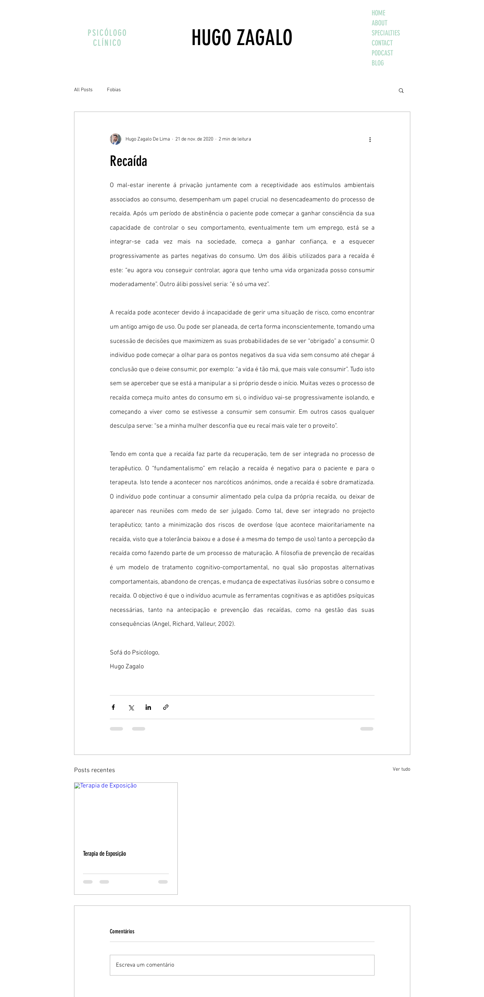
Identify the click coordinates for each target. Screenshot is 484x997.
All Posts (83, 90)
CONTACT (382, 43)
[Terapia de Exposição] (126, 812)
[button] (401, 90)
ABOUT (379, 23)
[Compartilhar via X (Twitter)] (130, 707)
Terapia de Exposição (104, 854)
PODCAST (382, 53)
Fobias (114, 90)
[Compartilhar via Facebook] (113, 707)
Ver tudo (401, 769)
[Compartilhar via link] (165, 707)
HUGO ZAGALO (242, 37)
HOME (378, 13)
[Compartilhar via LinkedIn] (148, 707)
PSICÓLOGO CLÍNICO (107, 38)
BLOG (378, 63)
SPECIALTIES (386, 33)
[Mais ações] (370, 139)
